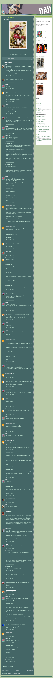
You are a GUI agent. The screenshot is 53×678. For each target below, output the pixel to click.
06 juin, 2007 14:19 (10, 594)
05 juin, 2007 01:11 (10, 495)
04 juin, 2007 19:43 (10, 124)
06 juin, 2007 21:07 (10, 600)
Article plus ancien (30, 670)
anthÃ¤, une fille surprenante (43, 118)
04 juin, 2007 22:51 (10, 377)
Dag (7, 104)
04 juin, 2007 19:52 (10, 133)
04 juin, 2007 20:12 (10, 173)
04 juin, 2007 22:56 (10, 406)
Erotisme (39, 106)
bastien (7, 64)
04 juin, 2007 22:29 (10, 361)
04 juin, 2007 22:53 (10, 386)
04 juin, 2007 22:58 (10, 414)
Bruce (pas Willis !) (41, 121)
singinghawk (9, 205)
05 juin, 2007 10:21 (10, 502)
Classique (31, 59)
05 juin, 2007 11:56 (10, 508)
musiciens (39, 103)
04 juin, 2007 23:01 (10, 431)
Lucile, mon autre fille (41, 131)
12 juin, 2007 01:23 (10, 657)
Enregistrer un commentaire (8, 666)
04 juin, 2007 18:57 (10, 113)
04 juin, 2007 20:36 (10, 202)
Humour (39, 108)
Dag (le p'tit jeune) (41, 123)
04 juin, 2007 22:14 (10, 319)
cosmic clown (9, 622)
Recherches (39, 101)
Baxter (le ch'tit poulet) (41, 119)
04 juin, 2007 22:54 (10, 394)
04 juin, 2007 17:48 (10, 82)
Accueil (17, 670)
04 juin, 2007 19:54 (10, 141)
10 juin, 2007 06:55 (10, 636)
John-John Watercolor (11, 312)
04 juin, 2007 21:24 (10, 239)
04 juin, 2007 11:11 (10, 75)
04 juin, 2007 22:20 (10, 336)
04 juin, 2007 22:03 (10, 289)
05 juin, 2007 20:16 (10, 541)
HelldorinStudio (9, 77)
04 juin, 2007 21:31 (10, 248)
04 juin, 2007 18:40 (10, 101)
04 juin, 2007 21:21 (10, 223)
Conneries (39, 112)
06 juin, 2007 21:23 (10, 620)
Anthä (7, 511)
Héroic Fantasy (40, 110)
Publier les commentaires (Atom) (13, 673)
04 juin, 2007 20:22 (10, 185)
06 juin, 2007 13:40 (10, 587)
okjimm (38, 134)
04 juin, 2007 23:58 (10, 483)
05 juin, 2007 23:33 (10, 570)
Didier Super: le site (41, 124)
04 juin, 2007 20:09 (10, 162)
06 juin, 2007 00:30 (10, 578)
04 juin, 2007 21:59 (10, 282)
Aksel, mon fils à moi (41, 116)
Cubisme (39, 105)
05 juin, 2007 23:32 (10, 564)
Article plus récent (5, 670)
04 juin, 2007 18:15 (10, 88)
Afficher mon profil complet (43, 40)
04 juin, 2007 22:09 (10, 310)
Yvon (38, 142)
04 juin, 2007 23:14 (10, 466)
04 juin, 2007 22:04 (10, 300)
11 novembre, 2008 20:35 (11, 663)
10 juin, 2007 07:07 (10, 642)
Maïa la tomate (40, 132)
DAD (7, 84)
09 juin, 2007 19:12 (10, 629)
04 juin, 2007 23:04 (10, 449)
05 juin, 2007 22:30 (10, 548)
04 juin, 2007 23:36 (10, 477)
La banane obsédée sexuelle (43, 129)
